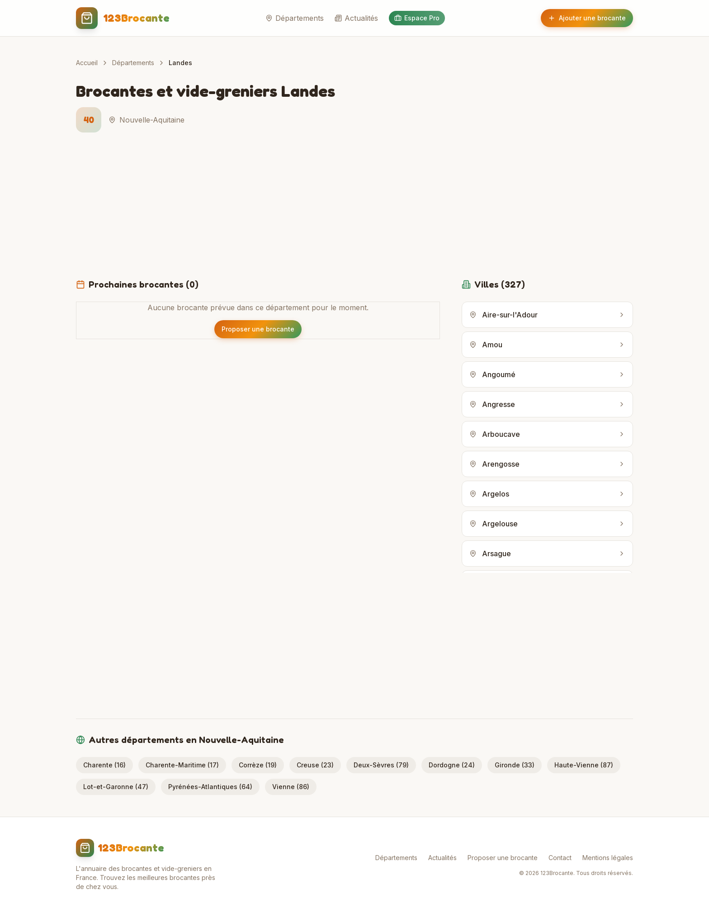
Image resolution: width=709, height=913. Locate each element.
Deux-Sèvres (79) (381, 765)
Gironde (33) (514, 765)
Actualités (356, 18)
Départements (294, 18)
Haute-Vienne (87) (583, 765)
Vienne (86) (290, 786)
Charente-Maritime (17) (182, 765)
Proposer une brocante (503, 857)
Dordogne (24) (452, 765)
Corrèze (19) (258, 765)
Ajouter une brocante (587, 18)
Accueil (87, 62)
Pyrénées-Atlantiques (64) (210, 786)
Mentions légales (607, 857)
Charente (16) (104, 765)
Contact (560, 857)
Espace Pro (417, 18)
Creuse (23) (315, 765)
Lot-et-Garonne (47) (115, 786)
